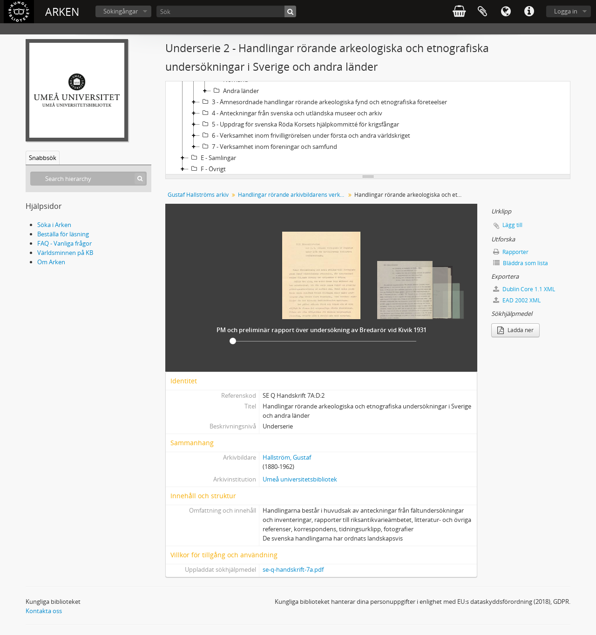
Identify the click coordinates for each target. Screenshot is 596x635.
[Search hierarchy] (88, 179)
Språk (505, 11)
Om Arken (51, 262)
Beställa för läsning (63, 234)
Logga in (565, 11)
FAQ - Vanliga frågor (64, 243)
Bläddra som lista (520, 263)
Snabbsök (42, 158)
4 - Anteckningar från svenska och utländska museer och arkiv (291, 113)
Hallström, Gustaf (287, 457)
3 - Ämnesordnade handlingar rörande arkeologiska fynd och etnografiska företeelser (323, 101)
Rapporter (510, 252)
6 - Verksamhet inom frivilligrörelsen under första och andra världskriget (305, 135)
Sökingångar (120, 11)
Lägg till (512, 225)
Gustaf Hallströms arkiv (198, 195)
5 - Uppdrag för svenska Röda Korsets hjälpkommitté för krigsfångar (299, 124)
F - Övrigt (207, 168)
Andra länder (235, 90)
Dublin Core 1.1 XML (524, 289)
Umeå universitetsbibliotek (300, 479)
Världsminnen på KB (65, 252)
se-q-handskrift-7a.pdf (293, 569)
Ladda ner (515, 330)
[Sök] (226, 11)
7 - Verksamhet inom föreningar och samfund (268, 146)
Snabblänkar (529, 11)
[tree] (368, 127)
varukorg (459, 11)
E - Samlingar (212, 157)
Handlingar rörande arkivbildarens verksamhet (292, 195)
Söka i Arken (54, 225)
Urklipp (482, 11)
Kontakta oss (44, 611)
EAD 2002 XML (517, 300)
